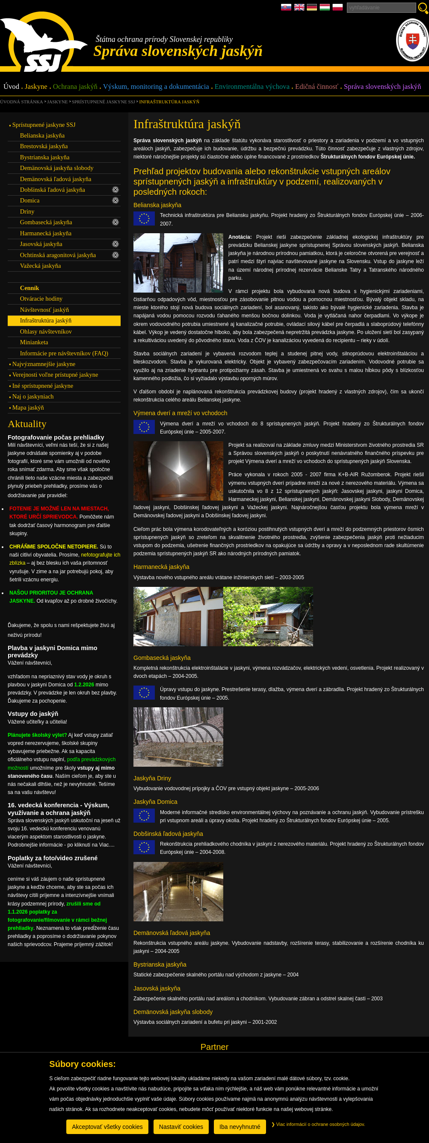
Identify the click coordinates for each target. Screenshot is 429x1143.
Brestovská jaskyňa (44, 146)
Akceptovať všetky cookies (107, 1126)
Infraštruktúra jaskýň (169, 101)
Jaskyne (36, 87)
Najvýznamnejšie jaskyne (43, 363)
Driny (27, 211)
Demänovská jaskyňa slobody (57, 167)
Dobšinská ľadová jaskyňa (69, 189)
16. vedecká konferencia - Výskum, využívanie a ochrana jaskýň (58, 809)
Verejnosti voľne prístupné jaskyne (55, 374)
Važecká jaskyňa (40, 265)
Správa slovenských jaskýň (382, 87)
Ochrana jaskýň (75, 87)
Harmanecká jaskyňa (45, 233)
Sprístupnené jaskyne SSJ (103, 101)
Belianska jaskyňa (42, 135)
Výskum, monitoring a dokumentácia (156, 87)
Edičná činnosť (316, 87)
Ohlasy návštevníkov (46, 331)
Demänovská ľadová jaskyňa (56, 179)
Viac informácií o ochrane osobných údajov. (318, 1124)
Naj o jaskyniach (33, 396)
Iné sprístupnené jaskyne (42, 385)
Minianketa (34, 342)
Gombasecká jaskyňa (69, 222)
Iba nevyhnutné (239, 1126)
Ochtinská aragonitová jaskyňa (69, 255)
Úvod (11, 87)
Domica (69, 200)
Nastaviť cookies (181, 1126)
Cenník (29, 287)
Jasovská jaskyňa (69, 243)
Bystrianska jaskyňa (45, 157)
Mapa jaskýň (28, 407)
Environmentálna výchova (252, 87)
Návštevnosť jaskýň (44, 309)
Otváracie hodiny (41, 298)
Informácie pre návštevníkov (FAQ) (64, 353)
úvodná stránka (21, 101)
